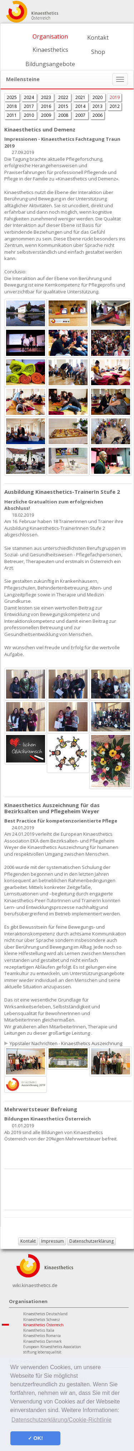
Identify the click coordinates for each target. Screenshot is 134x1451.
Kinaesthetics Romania (42, 1335)
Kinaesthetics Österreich (43, 1324)
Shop (98, 52)
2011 (12, 115)
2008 (63, 115)
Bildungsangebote (50, 64)
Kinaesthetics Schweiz (41, 1319)
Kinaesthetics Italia (38, 1330)
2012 (115, 106)
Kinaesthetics (50, 50)
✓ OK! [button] (35, 1438)
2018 (12, 106)
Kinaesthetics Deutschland (45, 1313)
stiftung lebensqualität (42, 1352)
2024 (29, 97)
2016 (46, 106)
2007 (80, 115)
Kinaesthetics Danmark (42, 1341)
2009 (46, 115)
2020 (98, 97)
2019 (115, 97)
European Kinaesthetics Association (52, 1346)
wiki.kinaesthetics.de (35, 1285)
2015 (63, 106)
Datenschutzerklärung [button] (91, 1241)
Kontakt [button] (28, 1241)
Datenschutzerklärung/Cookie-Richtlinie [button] (61, 1420)
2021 (80, 97)
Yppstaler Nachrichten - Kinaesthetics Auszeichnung (66, 1043)
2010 (29, 115)
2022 (63, 97)
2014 (80, 106)
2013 (98, 106)
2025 (12, 97)
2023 (46, 97)
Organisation (50, 36)
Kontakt (98, 37)
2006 (98, 115)
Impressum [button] (52, 1241)
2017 (29, 106)
